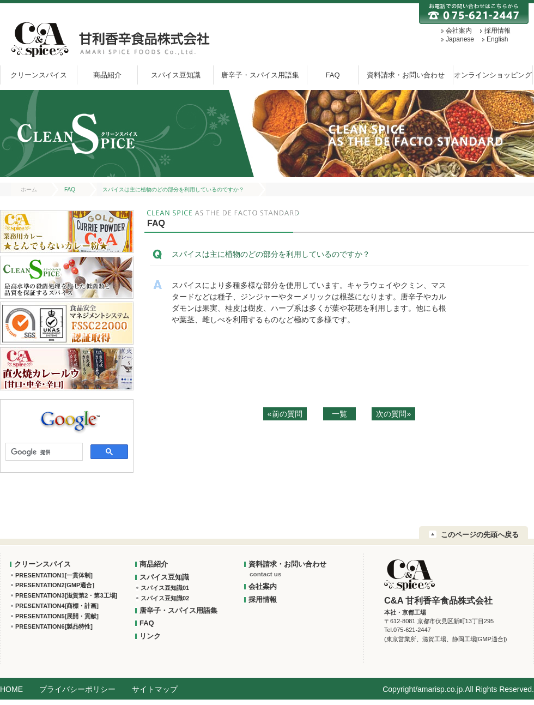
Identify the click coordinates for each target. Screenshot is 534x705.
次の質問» (393, 413)
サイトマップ (155, 689)
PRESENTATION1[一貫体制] (54, 575)
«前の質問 (285, 413)
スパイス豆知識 (176, 75)
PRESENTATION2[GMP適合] (54, 585)
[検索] (43, 452)
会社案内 (459, 30)
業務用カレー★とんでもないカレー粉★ (67, 231)
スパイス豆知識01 (165, 588)
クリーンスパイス (38, 75)
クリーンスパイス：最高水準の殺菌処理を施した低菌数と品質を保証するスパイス (67, 277)
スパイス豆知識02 (165, 598)
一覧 (339, 413)
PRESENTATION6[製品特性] (54, 626)
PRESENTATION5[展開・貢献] (57, 616)
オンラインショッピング (493, 75)
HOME (11, 689)
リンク (150, 636)
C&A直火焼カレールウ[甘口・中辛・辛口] (67, 368)
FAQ (332, 75)
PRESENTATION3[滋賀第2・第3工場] (66, 595)
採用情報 (497, 30)
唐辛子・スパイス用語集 (260, 75)
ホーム (29, 189)
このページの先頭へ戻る (480, 535)
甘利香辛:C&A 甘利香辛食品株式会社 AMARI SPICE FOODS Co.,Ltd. (108, 39)
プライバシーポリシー (77, 689)
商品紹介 (107, 75)
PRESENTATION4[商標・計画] (57, 605)
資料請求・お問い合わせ (406, 75)
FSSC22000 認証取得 (67, 323)
